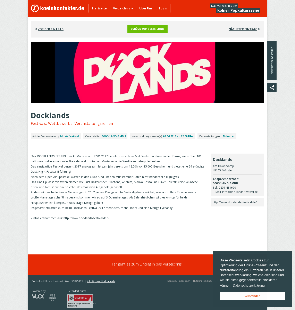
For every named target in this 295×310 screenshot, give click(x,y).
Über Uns (146, 8)
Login (163, 8)
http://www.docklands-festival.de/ (235, 202)
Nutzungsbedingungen (205, 280)
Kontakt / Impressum (178, 280)
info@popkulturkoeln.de (101, 281)
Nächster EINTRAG (244, 29)
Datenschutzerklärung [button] (249, 285)
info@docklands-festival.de (240, 192)
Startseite (99, 8)
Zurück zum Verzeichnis (147, 29)
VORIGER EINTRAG (49, 29)
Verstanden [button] (252, 296)
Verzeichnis (123, 8)
